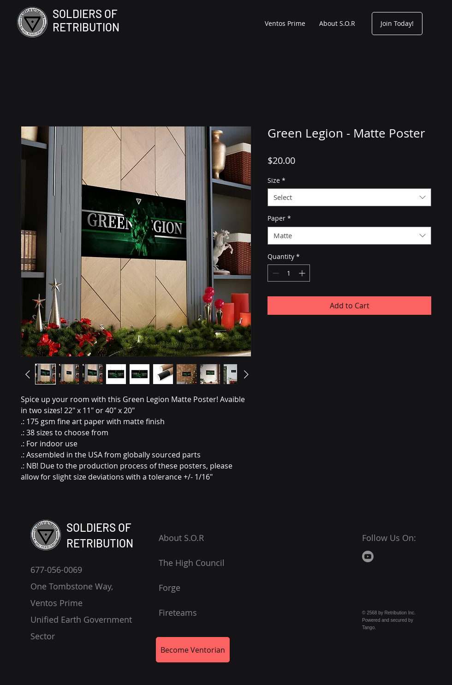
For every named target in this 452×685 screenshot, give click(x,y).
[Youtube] (368, 556)
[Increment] (303, 273)
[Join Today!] (397, 23)
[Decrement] (274, 273)
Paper (279, 218)
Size (276, 180)
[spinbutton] (288, 273)
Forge (169, 587)
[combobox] (349, 197)
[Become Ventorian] (193, 649)
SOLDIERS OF (85, 13)
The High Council (192, 562)
